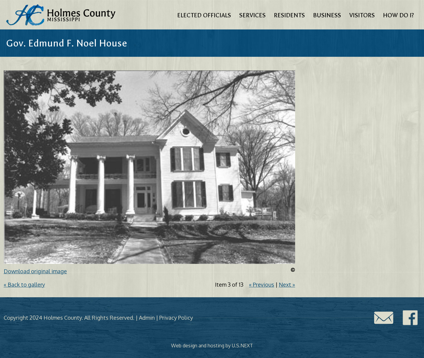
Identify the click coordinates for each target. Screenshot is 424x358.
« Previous (261, 284)
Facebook (410, 317)
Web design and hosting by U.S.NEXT (212, 346)
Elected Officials (204, 15)
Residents (289, 15)
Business (327, 15)
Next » (287, 284)
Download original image (35, 271)
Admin (147, 317)
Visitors (362, 15)
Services (252, 15)
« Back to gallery (24, 284)
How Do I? (398, 15)
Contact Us (383, 317)
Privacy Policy (176, 317)
